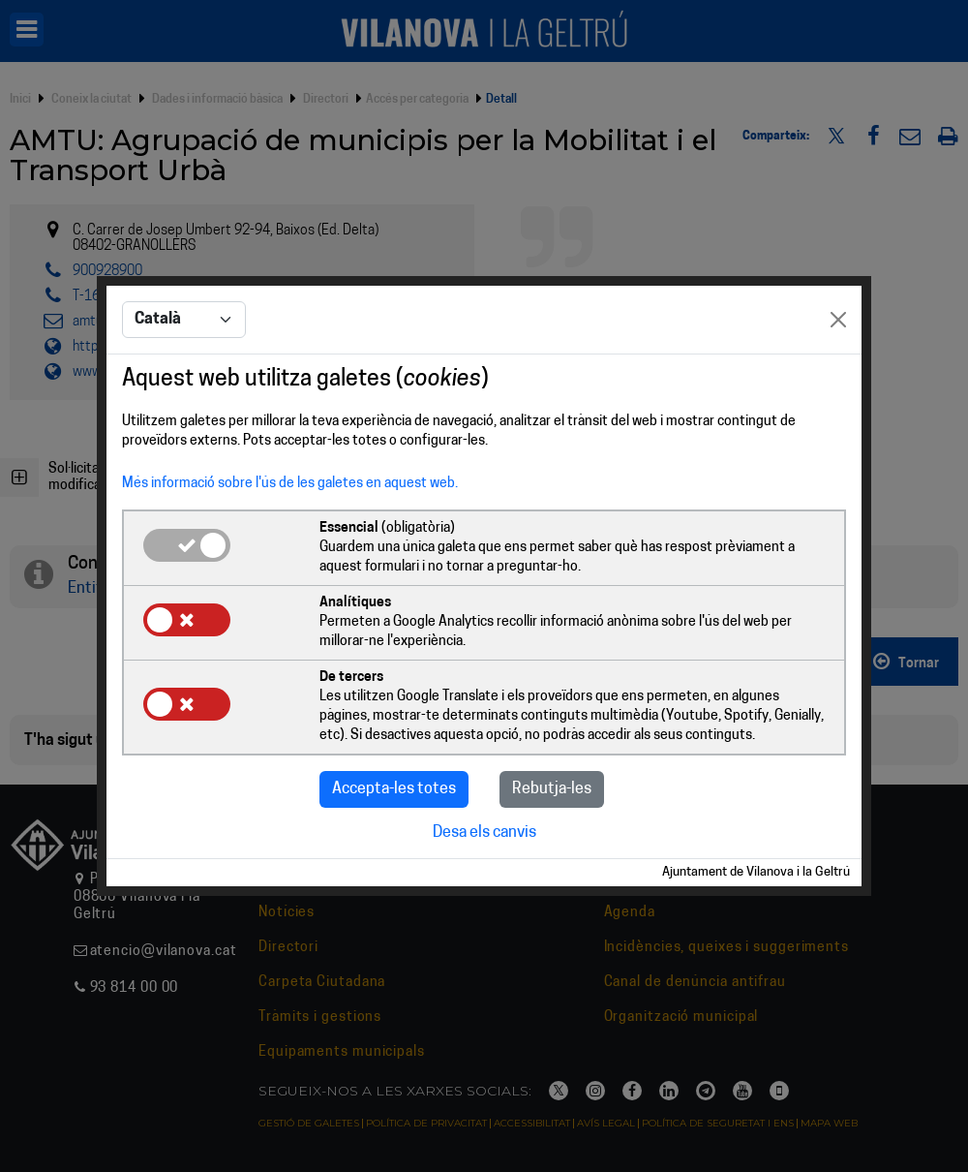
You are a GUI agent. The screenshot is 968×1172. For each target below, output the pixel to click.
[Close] (838, 319)
